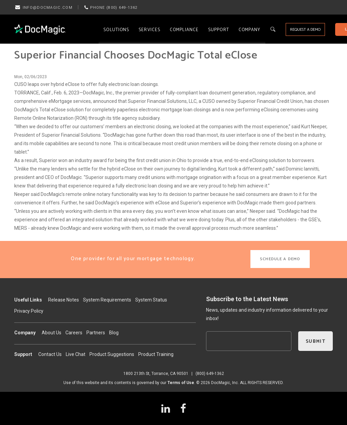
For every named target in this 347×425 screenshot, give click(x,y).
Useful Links (28, 300)
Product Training (156, 354)
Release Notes (63, 300)
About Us (51, 332)
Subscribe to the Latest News (247, 299)
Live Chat (75, 354)
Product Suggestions (111, 354)
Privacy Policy (28, 311)
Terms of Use (180, 382)
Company (250, 29)
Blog (114, 332)
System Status (151, 300)
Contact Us (50, 354)
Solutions (116, 29)
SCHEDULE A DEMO (280, 259)
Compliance (184, 29)
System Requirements (107, 300)
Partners (95, 332)
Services (149, 29)
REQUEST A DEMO (305, 29)
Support (218, 29)
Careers (73, 332)
